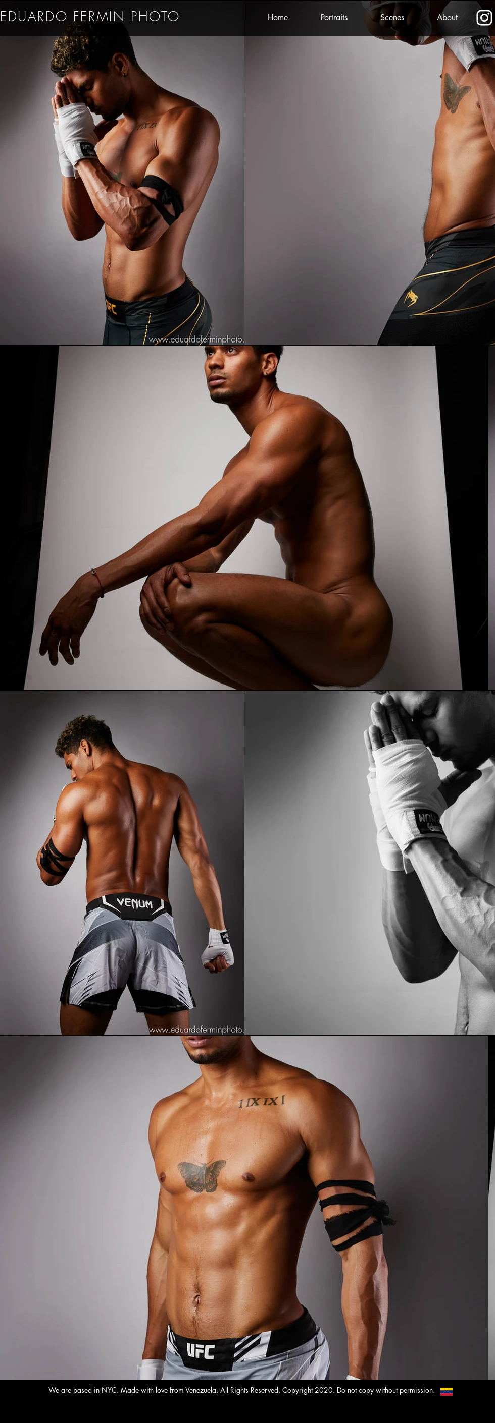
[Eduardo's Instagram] (484, 17)
